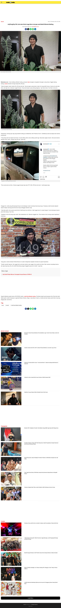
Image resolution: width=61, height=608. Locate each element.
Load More (30, 598)
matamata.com (28, 604)
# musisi (7, 305)
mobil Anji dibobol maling (30, 296)
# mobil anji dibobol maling (16, 305)
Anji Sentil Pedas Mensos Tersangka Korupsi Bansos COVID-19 (17, 274)
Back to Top (30, 606)
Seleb (2, 21)
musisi (6, 83)
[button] (1, 2)
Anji (28, 82)
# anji (2, 305)
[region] (30, 12)
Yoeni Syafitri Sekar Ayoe (27, 26)
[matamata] (10, 2)
